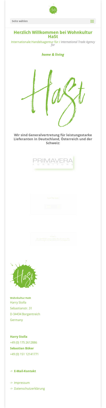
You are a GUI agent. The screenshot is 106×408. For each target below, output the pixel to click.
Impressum (22, 383)
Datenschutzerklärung (29, 389)
